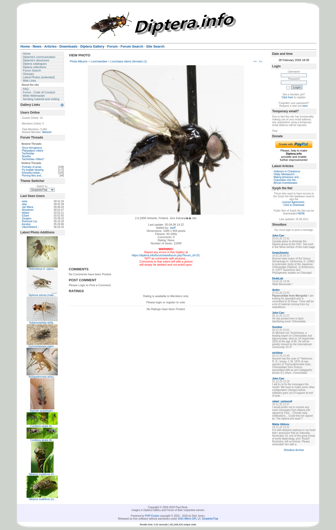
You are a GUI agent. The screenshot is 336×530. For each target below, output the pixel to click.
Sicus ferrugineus (32, 147)
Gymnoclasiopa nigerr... (42, 346)
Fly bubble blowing (32, 169)
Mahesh (47, 132)
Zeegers (26, 218)
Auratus (26, 224)
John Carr (278, 235)
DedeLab (277, 278)
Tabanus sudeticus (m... (42, 474)
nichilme (277, 352)
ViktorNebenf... (30, 227)
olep (24, 204)
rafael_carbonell (282, 401)
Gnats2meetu (280, 252)
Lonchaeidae (99, 61)
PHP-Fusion (152, 515)
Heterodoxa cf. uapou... (42, 268)
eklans (25, 212)
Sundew (277, 327)
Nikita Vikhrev (280, 424)
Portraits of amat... (32, 167)
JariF (173, 227)
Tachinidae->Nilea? (33, 159)
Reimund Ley (29, 221)
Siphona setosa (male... (42, 295)
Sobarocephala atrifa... (42, 322)
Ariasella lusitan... (32, 172)
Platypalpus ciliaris (32, 150)
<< (255, 61)
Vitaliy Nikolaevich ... (286, 174)
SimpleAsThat (210, 518)
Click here (287, 97)
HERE (301, 213)
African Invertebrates (285, 182)
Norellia (26, 156)
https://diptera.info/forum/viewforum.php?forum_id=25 (166, 255)
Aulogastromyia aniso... (42, 376)
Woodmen (28, 209)
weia (24, 201)
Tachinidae (28, 153)
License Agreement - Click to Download (294, 203)
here (305, 105)
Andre (276, 290)
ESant (25, 215)
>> (260, 61)
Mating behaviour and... (287, 177)
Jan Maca (27, 207)
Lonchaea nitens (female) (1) (129, 61)
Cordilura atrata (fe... (42, 426)
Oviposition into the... (286, 180)
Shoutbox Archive (294, 450)
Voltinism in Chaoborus (287, 171)
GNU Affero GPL (187, 518)
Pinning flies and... (32, 175)
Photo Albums (79, 61)
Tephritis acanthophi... (42, 410)
